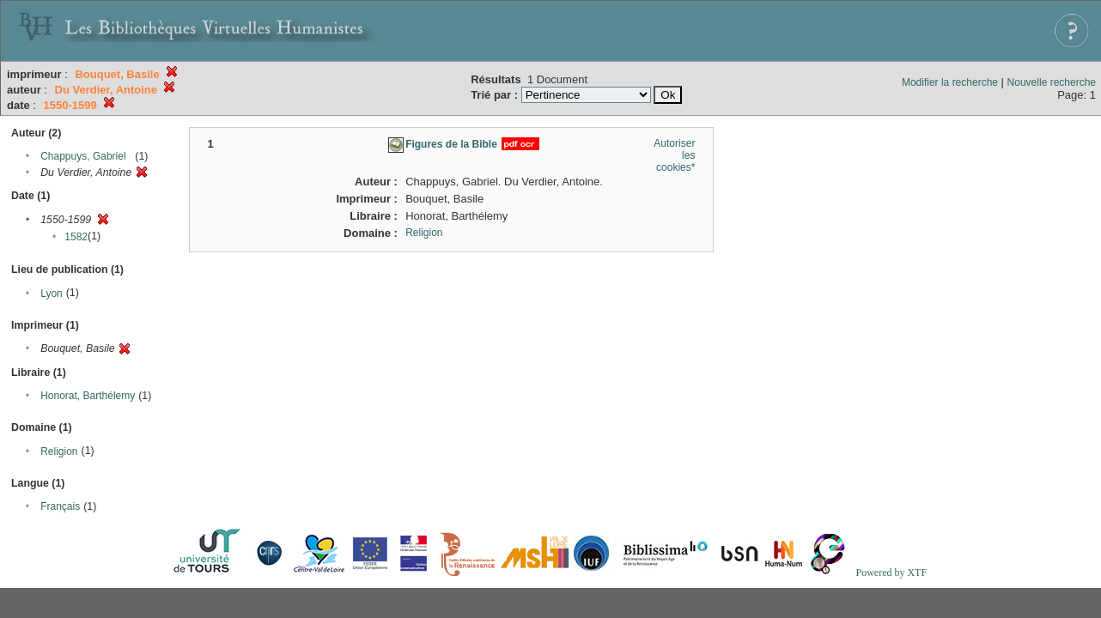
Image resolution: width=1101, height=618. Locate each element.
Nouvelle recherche (1051, 82)
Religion (58, 451)
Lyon (51, 294)
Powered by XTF (891, 572)
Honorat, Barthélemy (87, 396)
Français (60, 506)
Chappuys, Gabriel (82, 156)
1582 (76, 237)
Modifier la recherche (950, 82)
